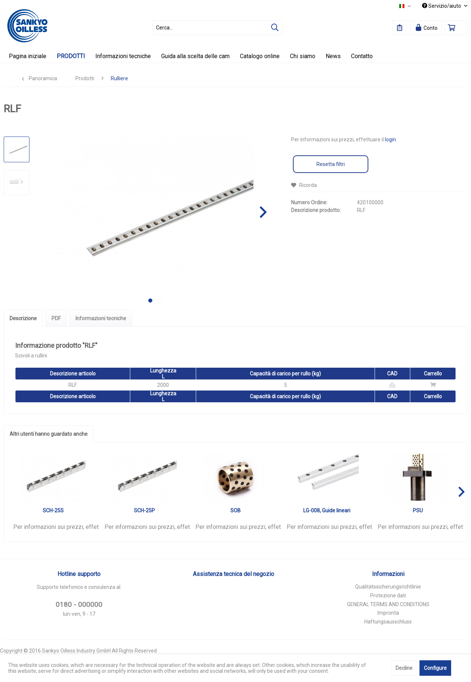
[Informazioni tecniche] (123, 56)
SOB (235, 510)
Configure (435, 668)
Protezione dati (388, 595)
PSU (418, 510)
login (390, 139)
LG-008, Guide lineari (326, 510)
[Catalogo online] (260, 56)
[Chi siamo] (303, 56)
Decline (404, 668)
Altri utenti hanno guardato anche (49, 434)
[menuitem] (217, 27)
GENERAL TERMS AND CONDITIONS (388, 604)
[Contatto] (362, 56)
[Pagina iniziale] (28, 56)
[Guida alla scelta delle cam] (195, 56)
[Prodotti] (71, 56)
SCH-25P (144, 510)
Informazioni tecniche (100, 318)
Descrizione (23, 318)
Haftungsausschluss (388, 622)
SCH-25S (53, 510)
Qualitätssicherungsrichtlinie (388, 587)
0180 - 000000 (79, 604)
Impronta (388, 613)
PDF (56, 318)
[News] (333, 56)
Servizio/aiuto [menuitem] (442, 6)
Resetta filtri (330, 164)
